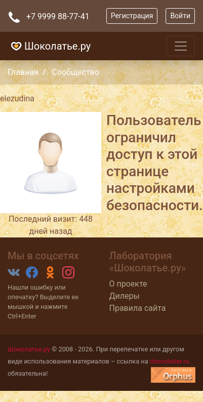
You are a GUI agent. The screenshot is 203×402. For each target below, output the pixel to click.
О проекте (128, 284)
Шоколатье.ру (49, 46)
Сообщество (75, 72)
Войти (180, 16)
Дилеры (124, 296)
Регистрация (132, 16)
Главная (23, 72)
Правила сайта (137, 308)
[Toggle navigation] (181, 46)
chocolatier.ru (169, 361)
